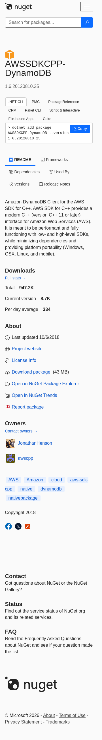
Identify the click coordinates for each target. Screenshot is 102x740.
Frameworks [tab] (54, 159)
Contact (15, 576)
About (49, 715)
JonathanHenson (35, 443)
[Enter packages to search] (43, 22)
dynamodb (51, 489)
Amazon (35, 479)
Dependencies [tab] (24, 172)
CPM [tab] (12, 110)
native (26, 489)
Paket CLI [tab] (33, 110)
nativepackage (23, 498)
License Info (24, 360)
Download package (31, 372)
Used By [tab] (59, 172)
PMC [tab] (36, 102)
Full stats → (15, 278)
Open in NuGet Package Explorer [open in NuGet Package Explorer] (45, 383)
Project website (27, 348)
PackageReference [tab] (63, 102)
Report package (28, 407)
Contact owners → (21, 431)
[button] (80, 129)
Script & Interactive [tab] (64, 110)
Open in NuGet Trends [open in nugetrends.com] (34, 395)
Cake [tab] (47, 119)
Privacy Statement (23, 722)
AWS (13, 479)
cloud (56, 479)
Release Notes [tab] (54, 184)
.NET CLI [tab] (15, 102)
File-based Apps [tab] (21, 119)
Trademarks (58, 722)
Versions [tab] (19, 184)
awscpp (25, 458)
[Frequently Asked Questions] (11, 631)
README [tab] (20, 159)
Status (13, 604)
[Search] (87, 22)
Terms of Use (72, 715)
